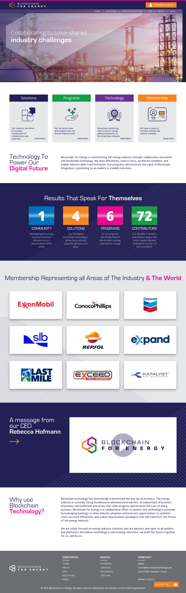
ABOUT (66, 567)
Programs (72, 97)
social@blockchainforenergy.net (155, 567)
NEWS (65, 579)
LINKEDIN (105, 567)
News (173, 11)
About (161, 11)
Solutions (111, 11)
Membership (157, 97)
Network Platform (132, 11)
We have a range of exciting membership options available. (150, 131)
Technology (114, 97)
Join (150, 11)
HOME (65, 563)
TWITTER (105, 575)
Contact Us (166, 584)
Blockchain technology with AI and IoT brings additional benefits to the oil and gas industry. (108, 132)
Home (97, 11)
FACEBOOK (106, 563)
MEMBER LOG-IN (161, 5)
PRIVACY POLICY (146, 579)
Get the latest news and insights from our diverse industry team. (64, 131)
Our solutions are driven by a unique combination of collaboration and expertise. (23, 133)
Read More (40, 138)
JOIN (64, 571)
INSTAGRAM (106, 571)
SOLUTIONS (68, 575)
